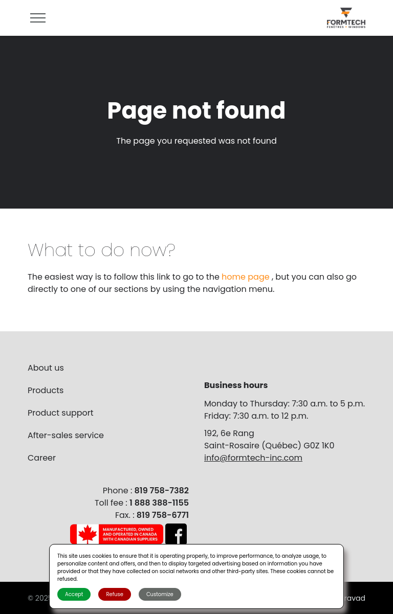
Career (42, 458)
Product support (61, 413)
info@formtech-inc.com (253, 458)
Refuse (114, 594)
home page (247, 277)
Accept (74, 594)
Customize (159, 594)
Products (45, 390)
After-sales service (66, 435)
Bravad (352, 598)
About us (46, 368)
